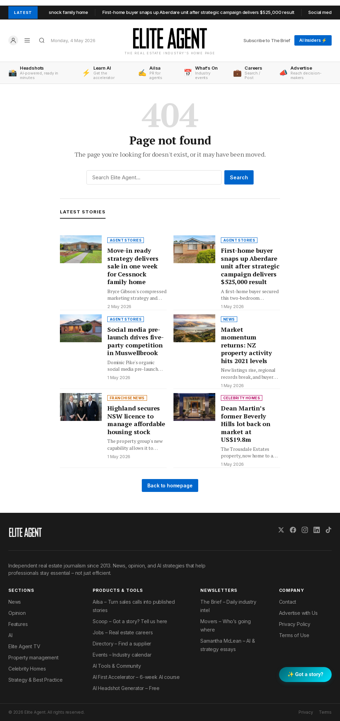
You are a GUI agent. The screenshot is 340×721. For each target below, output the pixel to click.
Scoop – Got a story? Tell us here (130, 621)
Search (239, 177)
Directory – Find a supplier (122, 643)
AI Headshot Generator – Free (126, 688)
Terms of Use (294, 635)
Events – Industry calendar (122, 655)
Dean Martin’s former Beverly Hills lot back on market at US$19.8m (245, 424)
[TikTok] (328, 530)
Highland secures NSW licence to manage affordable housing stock (136, 420)
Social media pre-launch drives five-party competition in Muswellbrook (135, 341)
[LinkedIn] (317, 530)
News (14, 602)
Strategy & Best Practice (35, 680)
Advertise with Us (298, 613)
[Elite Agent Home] (170, 38)
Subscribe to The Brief (267, 40)
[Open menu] (27, 40)
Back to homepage (169, 485)
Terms (325, 712)
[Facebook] (293, 530)
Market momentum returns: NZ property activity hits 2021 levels (246, 345)
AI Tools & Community (117, 666)
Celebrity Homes (27, 669)
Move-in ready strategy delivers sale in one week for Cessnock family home (133, 266)
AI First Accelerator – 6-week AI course (136, 677)
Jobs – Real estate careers (123, 632)
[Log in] (13, 40)
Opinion (17, 613)
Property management (33, 657)
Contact (287, 602)
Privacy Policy (295, 624)
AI (10, 635)
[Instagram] (305, 530)
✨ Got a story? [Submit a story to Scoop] (305, 674)
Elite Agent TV (24, 646)
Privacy (306, 712)
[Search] (41, 40)
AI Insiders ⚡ (313, 40)
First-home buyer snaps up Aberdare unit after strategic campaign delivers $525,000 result (202, 12)
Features (18, 624)
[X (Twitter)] (281, 530)
